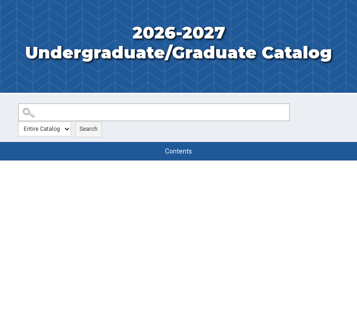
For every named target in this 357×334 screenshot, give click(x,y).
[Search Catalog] (154, 112)
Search (88, 129)
